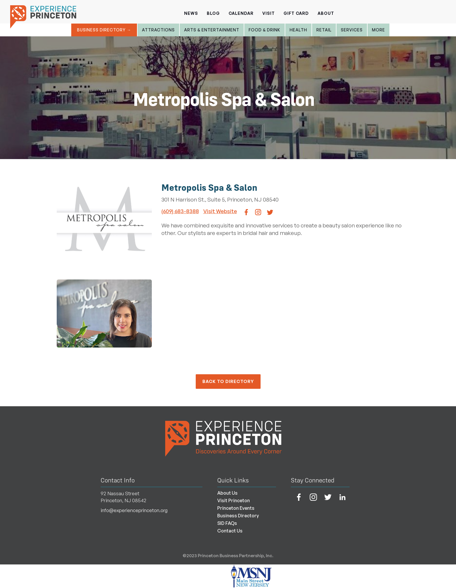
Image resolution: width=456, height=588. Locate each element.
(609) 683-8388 (180, 211)
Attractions (158, 29)
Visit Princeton (233, 500)
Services (352, 29)
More (378, 29)
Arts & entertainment (211, 29)
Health (298, 29)
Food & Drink (264, 29)
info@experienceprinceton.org (134, 510)
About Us (227, 493)
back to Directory (228, 381)
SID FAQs (227, 523)
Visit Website (220, 211)
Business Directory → (104, 29)
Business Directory (238, 515)
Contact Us (230, 531)
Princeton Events (235, 508)
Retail (324, 29)
